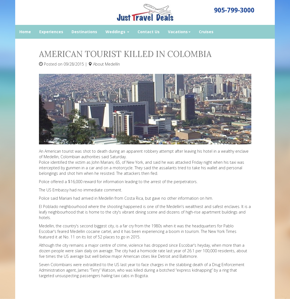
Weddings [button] (117, 31)
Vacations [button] (179, 31)
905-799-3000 (234, 10)
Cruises (206, 31)
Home (25, 31)
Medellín (112, 64)
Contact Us (149, 31)
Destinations (84, 31)
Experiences (51, 31)
